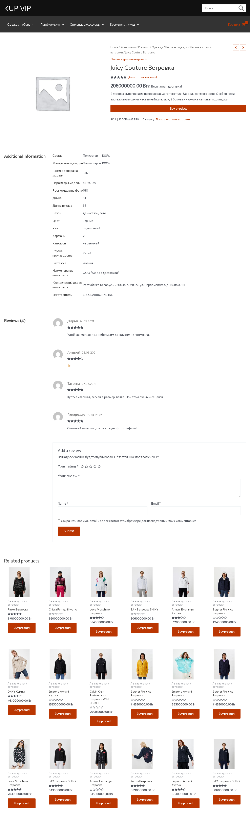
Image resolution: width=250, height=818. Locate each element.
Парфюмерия (52, 24)
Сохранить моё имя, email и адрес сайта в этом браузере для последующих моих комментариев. (129, 521)
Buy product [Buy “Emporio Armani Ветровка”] (186, 715)
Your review (69, 476)
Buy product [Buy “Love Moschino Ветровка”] (104, 632)
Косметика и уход (124, 24)
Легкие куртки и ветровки (128, 59)
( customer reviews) (142, 77)
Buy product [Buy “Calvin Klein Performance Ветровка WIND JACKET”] (104, 723)
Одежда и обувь (20, 24)
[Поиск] (241, 8)
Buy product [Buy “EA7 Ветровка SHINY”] (145, 628)
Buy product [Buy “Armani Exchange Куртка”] (186, 632)
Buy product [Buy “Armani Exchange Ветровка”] (104, 806)
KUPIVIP (17, 8)
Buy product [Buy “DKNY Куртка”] (22, 711)
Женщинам (128, 47)
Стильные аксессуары (87, 24)
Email (156, 503)
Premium (143, 47)
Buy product (178, 108)
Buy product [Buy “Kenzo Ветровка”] (145, 802)
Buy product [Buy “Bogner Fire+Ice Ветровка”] (227, 632)
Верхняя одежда (176, 47)
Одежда (157, 47)
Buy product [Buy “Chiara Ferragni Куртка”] (63, 632)
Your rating (68, 466)
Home (114, 47)
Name (63, 503)
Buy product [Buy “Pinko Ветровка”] (22, 628)
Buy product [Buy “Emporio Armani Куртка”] (63, 715)
